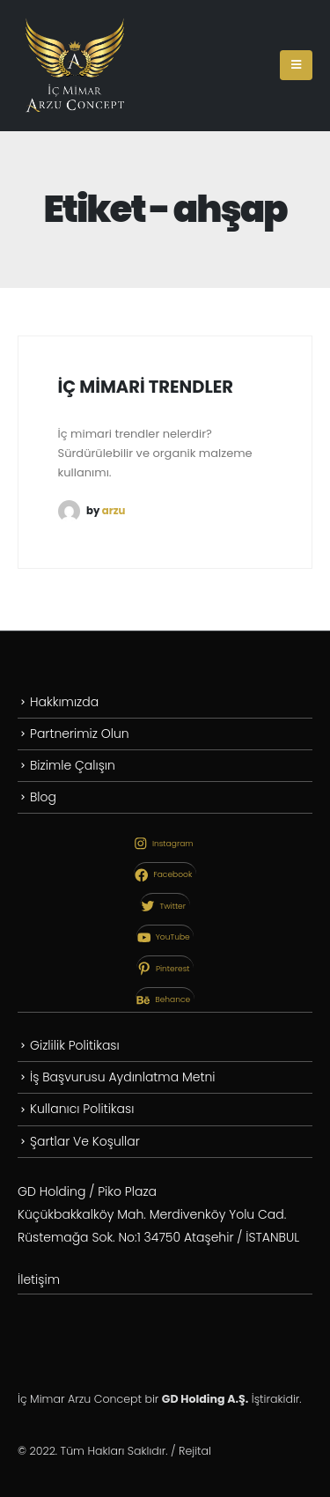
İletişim (39, 1279)
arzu (114, 510)
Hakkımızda (64, 702)
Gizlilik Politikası (75, 1045)
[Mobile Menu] (296, 65)
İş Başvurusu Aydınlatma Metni (122, 1077)
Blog (43, 797)
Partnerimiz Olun (79, 733)
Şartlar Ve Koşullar (85, 1141)
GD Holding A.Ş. (205, 1398)
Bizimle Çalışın (72, 765)
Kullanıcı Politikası (82, 1108)
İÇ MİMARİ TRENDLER (145, 387)
